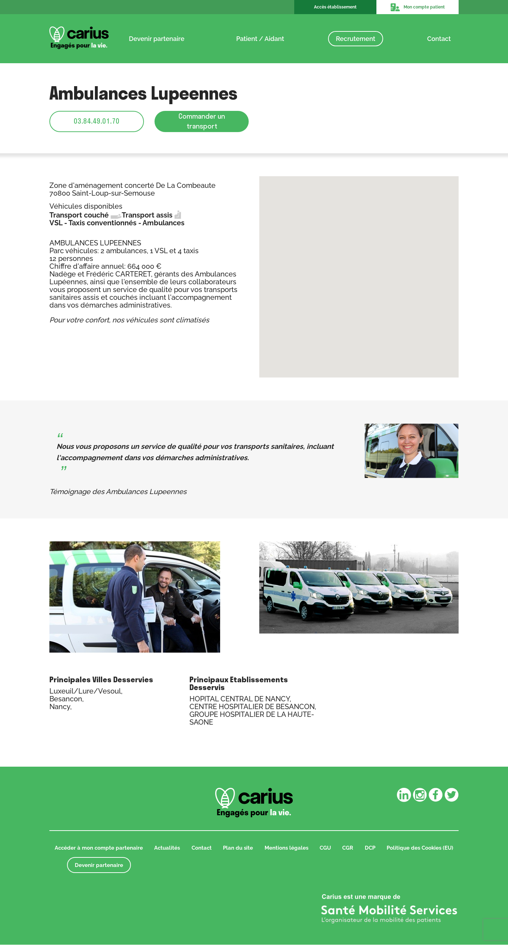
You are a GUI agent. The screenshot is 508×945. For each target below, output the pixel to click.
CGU (325, 848)
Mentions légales (286, 848)
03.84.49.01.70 (97, 121)
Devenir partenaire (156, 38)
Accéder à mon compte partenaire (99, 848)
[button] (359, 271)
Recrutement (355, 38)
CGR (347, 848)
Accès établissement (335, 7)
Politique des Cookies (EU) (420, 848)
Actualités (167, 848)
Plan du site (238, 848)
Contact (439, 38)
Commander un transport (202, 121)
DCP (370, 848)
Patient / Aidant (260, 38)
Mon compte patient (417, 7)
